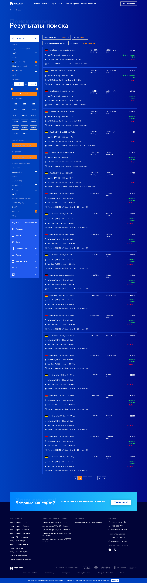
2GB (24, 104)
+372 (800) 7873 (117, 531)
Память (24, 255)
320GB (24, 127)
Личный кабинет (129, 3)
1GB (15, 104)
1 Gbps (16, 168)
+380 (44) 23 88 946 (119, 543)
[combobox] (24, 145)
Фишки (24, 235)
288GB (15, 127)
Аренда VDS (57, 3)
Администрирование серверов (20, 564)
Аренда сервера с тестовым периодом (81, 3)
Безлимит (17, 185)
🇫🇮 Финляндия (19, 66)
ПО (24, 274)
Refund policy (65, 578)
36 (99, 483)
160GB (33, 116)
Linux (15, 207)
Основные (24, 38)
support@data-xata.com (119, 535)
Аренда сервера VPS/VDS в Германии (55, 531)
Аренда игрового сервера (19, 549)
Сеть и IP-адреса (24, 268)
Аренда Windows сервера (19, 542)
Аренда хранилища (16, 553)
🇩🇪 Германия (18, 62)
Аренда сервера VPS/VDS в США (54, 527)
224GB (24, 121)
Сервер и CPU (24, 248)
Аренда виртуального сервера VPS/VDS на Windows (56, 539)
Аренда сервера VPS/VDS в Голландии (56, 535)
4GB (33, 104)
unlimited (17, 181)
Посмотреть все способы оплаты (67, 573)
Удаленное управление (24, 222)
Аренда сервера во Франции (20, 535)
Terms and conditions (30, 578)
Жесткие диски (24, 261)
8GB (15, 110)
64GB (15, 116)
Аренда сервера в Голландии (20, 538)
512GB (15, 133)
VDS (14, 53)
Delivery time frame (84, 578)
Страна (75, 43)
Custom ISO (18, 203)
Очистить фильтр (89, 43)
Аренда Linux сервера (17, 546)
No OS (16, 211)
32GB (33, 110)
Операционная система (55, 43)
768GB (24, 133)
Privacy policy (49, 578)
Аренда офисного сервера (19, 557)
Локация (24, 229)
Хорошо (115, 581)
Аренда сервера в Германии (19, 531)
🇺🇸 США (17, 71)
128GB (24, 116)
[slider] (12, 89)
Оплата (24, 242)
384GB (33, 127)
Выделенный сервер (21, 49)
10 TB (15, 190)
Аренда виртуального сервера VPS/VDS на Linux (56, 545)
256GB (33, 121)
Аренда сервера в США (18, 527)
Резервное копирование (18, 560)
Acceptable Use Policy (105, 578)
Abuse (122, 578)
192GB (15, 121)
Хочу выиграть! (121, 507)
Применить (24, 94)
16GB (24, 110)
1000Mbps (17, 172)
